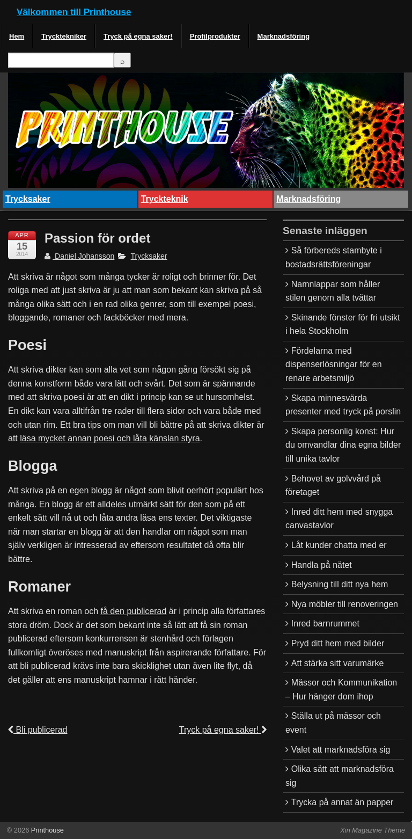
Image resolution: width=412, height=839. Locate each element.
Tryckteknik (164, 198)
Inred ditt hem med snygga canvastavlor (339, 518)
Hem (16, 36)
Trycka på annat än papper (342, 802)
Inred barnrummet (325, 623)
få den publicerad (134, 611)
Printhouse (46, 830)
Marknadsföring (284, 36)
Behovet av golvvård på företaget (333, 485)
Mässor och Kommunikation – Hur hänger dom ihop (341, 689)
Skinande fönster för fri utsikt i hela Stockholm (342, 324)
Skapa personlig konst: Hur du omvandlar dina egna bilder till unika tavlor (343, 445)
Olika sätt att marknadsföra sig (339, 775)
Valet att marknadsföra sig (341, 749)
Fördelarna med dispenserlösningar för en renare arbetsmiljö (333, 364)
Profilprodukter (215, 36)
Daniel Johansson (79, 256)
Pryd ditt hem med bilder (337, 643)
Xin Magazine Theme (372, 830)
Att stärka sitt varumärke (337, 663)
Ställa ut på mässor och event (333, 722)
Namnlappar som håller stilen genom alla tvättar (332, 291)
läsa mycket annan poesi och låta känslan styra (110, 438)
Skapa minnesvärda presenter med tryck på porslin (343, 405)
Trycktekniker (63, 36)
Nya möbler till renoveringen (344, 604)
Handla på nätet (321, 565)
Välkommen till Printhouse (74, 12)
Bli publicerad (38, 729)
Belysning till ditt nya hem (339, 584)
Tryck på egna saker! (138, 36)
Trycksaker (27, 198)
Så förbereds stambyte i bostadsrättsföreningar (333, 257)
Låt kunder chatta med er (339, 545)
